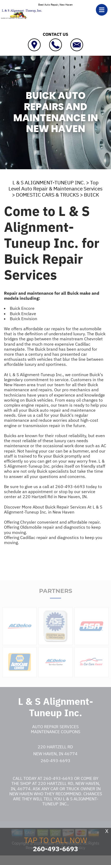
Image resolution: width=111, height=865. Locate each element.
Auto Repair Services (55, 732)
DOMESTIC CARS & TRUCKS (47, 195)
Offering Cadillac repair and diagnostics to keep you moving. (53, 540)
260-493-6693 (70, 486)
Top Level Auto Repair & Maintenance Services (55, 185)
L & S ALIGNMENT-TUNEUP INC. (48, 182)
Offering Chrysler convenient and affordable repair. (52, 522)
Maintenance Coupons (55, 737)
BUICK (91, 195)
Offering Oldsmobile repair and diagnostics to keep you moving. (52, 529)
